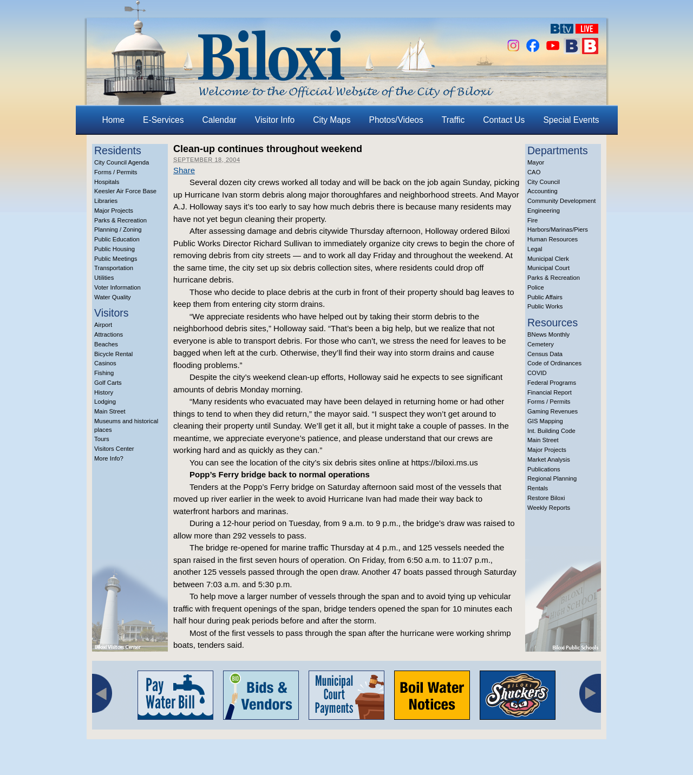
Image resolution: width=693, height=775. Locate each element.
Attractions (108, 334)
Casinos (105, 363)
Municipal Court (548, 268)
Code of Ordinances (554, 363)
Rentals (537, 488)
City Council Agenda (121, 162)
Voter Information (117, 287)
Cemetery (540, 344)
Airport (103, 324)
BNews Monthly (548, 334)
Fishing (104, 373)
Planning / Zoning (118, 229)
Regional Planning (552, 478)
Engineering (543, 210)
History (103, 392)
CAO (533, 172)
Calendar (219, 119)
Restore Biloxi (546, 498)
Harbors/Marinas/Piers (557, 229)
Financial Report (549, 392)
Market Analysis (548, 459)
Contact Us (504, 119)
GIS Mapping (545, 421)
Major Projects (113, 210)
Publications (543, 469)
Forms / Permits (115, 172)
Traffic (453, 119)
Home (113, 119)
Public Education (117, 239)
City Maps (331, 119)
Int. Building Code (551, 431)
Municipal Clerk (548, 258)
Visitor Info (275, 119)
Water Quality (112, 297)
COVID (537, 373)
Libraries (105, 201)
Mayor (535, 162)
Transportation (113, 268)
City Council (543, 182)
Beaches (106, 344)
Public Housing (114, 249)
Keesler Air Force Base (125, 191)
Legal (534, 249)
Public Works (545, 306)
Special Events (571, 119)
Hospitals (106, 182)
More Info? (108, 458)
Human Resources (552, 239)
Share (184, 170)
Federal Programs (551, 382)
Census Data (545, 354)
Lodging (105, 401)
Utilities (104, 277)
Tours (101, 439)
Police (535, 287)
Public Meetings (115, 258)
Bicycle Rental (113, 354)
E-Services (163, 119)
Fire (532, 220)
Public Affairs (545, 297)
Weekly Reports (548, 507)
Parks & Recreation (120, 220)
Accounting (542, 191)
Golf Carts (108, 382)
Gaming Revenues (552, 411)
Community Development (561, 201)
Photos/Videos (396, 119)
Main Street (110, 411)
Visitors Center (114, 448)
